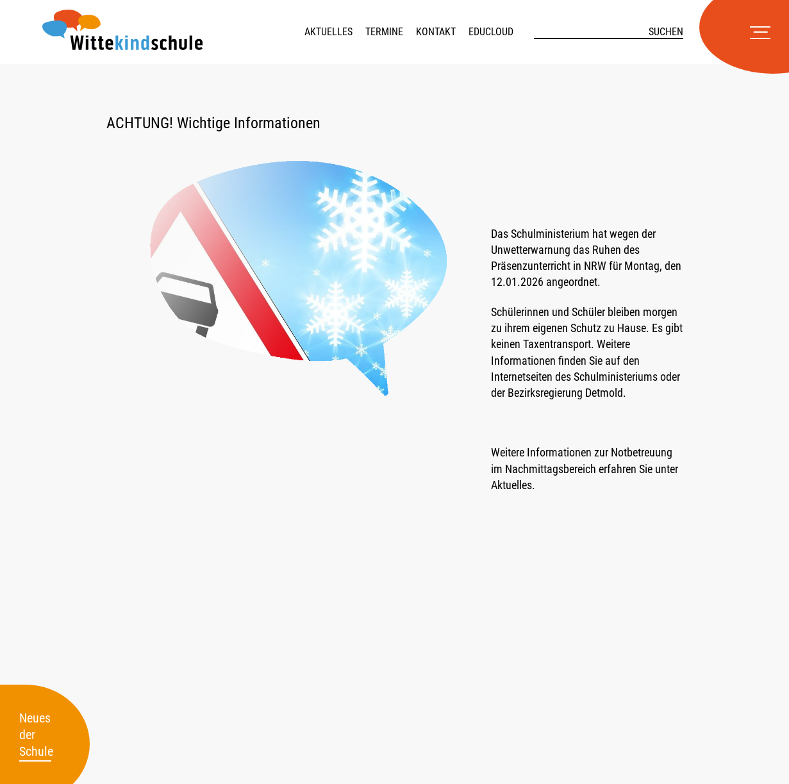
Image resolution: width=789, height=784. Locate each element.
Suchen (666, 32)
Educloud (491, 32)
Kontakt (436, 32)
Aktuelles (328, 32)
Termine (384, 32)
